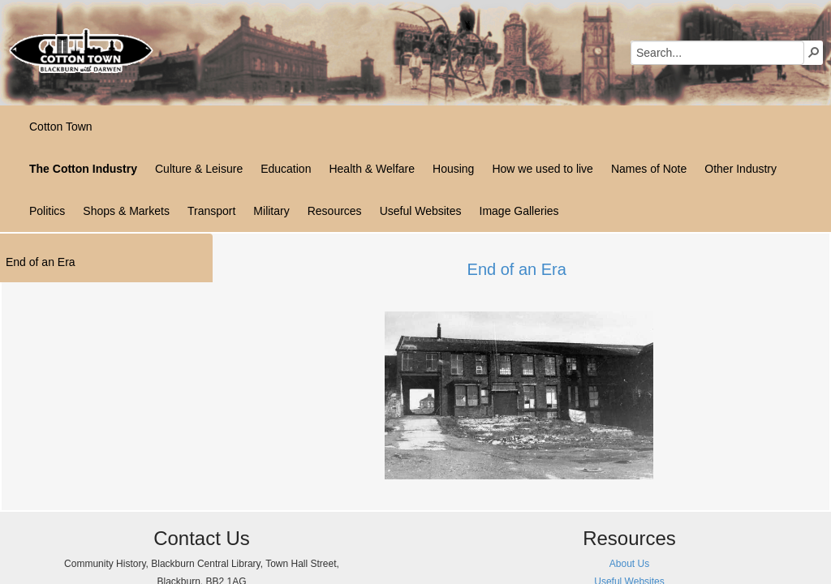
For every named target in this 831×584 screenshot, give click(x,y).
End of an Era (516, 269)
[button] (814, 52)
